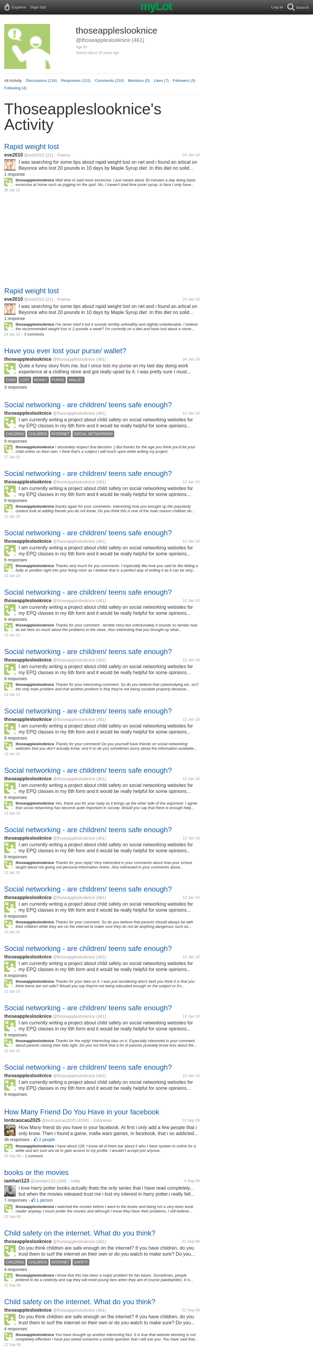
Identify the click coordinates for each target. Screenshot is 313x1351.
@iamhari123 (42, 1181)
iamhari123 (16, 1180)
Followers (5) (184, 80)
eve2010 (13, 154)
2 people (47, 1139)
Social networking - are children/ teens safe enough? (88, 405)
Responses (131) (76, 80)
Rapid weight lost (31, 146)
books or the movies (36, 1172)
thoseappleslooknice (28, 359)
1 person (45, 1200)
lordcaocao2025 (22, 1120)
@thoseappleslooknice (74, 359)
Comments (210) (109, 80)
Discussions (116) (41, 80)
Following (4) (15, 88)
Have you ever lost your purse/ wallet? (65, 351)
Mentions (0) (139, 80)
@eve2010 (34, 155)
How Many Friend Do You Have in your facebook (81, 1112)
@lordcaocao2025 (59, 1120)
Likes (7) (161, 80)
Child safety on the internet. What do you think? (79, 1233)
